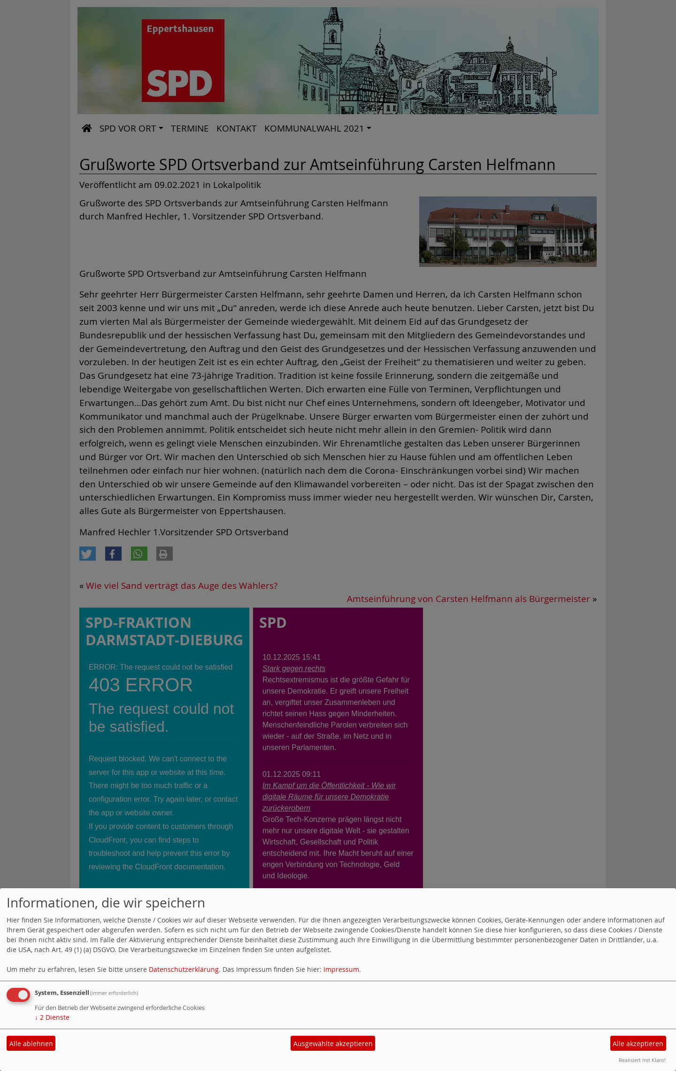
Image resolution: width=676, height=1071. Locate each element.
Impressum (341, 969)
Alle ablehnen (31, 1043)
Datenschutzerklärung (184, 969)
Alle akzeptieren (638, 1043)
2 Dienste (52, 1017)
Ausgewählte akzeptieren (333, 1043)
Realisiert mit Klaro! (642, 1059)
